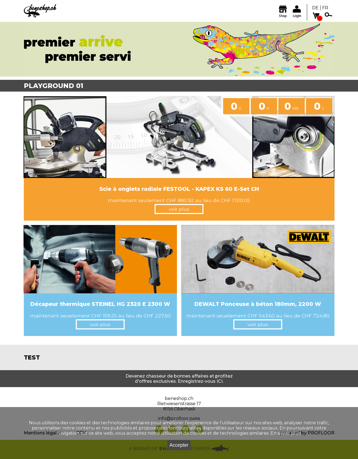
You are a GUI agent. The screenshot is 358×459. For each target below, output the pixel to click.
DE (315, 7)
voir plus (179, 209)
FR (325, 7)
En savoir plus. (285, 433)
